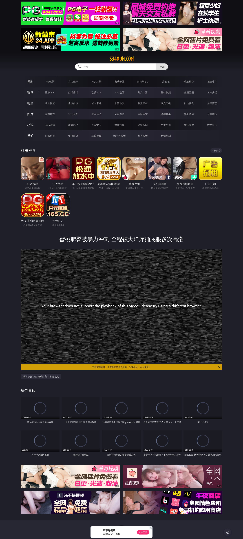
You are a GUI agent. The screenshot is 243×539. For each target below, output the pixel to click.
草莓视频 (96, 135)
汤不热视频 (119, 135)
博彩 (30, 81)
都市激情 (50, 125)
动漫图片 (119, 114)
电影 (30, 103)
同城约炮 (50, 135)
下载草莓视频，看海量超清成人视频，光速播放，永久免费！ (156, 367)
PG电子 (50, 81)
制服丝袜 (143, 103)
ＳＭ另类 (212, 92)
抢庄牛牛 (212, 81)
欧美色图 (96, 114)
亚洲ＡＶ (50, 92)
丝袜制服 (166, 92)
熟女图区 (189, 114)
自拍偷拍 (73, 92)
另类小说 (166, 125)
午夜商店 (73, 135)
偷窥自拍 (50, 114)
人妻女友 (96, 125)
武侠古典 (119, 125)
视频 (30, 92)
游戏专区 (119, 81)
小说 (30, 125)
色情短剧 (166, 135)
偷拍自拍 (73, 103)
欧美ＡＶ (96, 92)
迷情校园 (143, 125)
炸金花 (166, 81)
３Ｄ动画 (119, 92)
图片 (30, 114)
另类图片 (212, 114)
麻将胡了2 (142, 81)
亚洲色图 (73, 114)
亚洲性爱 (50, 103)
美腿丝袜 (143, 114)
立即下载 (143, 532)
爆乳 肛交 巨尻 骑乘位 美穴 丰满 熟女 (41, 376)
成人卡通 (96, 103)
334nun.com (121, 59)
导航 (30, 136)
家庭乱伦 (73, 125)
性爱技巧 (212, 125)
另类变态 (212, 103)
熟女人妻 (143, 92)
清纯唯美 (166, 114)
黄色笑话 (189, 125)
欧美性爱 (119, 103)
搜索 (161, 66)
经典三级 (166, 103)
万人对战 (96, 81)
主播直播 (189, 92)
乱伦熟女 (189, 103)
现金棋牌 (189, 81)
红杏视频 (143, 135)
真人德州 (73, 81)
